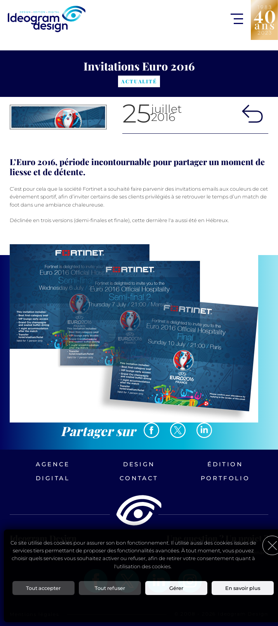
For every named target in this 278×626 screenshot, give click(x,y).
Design (139, 464)
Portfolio (225, 478)
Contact (139, 478)
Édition (225, 464)
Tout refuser (110, 588)
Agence (53, 464)
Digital (53, 478)
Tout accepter (43, 588)
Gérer (176, 588)
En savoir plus (242, 588)
